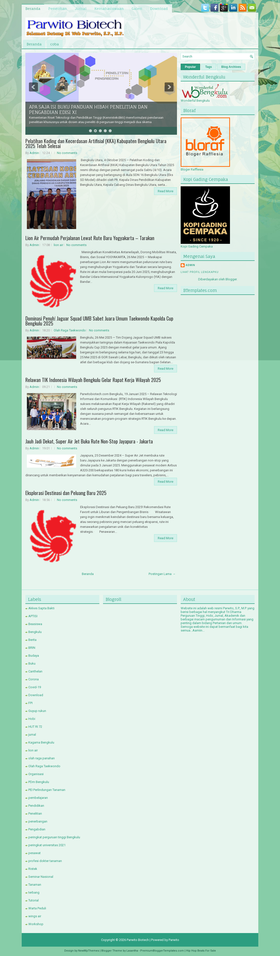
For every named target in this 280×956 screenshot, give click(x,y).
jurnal (32, 734)
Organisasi (36, 774)
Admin (34, 153)
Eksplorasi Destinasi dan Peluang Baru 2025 (65, 492)
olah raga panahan (41, 758)
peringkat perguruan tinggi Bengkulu (54, 837)
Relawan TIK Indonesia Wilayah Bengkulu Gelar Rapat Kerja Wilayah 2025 (93, 379)
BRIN (31, 648)
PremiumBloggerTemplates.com (162, 950)
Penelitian (57, 8)
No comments (67, 153)
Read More (165, 191)
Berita (32, 640)
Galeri (137, 8)
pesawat (34, 853)
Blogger (231, 279)
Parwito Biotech (138, 940)
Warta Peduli (37, 908)
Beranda (32, 8)
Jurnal (81, 8)
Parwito (174, 940)
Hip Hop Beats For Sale (201, 950)
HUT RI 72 (35, 726)
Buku (31, 663)
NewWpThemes (88, 950)
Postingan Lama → (162, 574)
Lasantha (132, 950)
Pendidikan (36, 805)
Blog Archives (231, 67)
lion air (58, 245)
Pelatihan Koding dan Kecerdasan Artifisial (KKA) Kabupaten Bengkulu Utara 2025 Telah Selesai (95, 143)
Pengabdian (36, 829)
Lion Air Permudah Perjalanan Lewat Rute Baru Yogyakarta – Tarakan (89, 237)
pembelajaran (38, 798)
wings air (34, 916)
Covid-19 (34, 687)
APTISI (32, 616)
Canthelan (35, 671)
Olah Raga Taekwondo (70, 330)
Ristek (32, 869)
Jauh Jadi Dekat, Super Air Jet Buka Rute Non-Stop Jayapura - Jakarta (89, 441)
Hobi (31, 719)
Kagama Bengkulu (41, 742)
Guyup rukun (37, 711)
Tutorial (33, 900)
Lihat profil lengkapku (200, 272)
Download (159, 8)
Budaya (33, 655)
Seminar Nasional (40, 877)
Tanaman (34, 884)
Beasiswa (35, 624)
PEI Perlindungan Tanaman (46, 790)
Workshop (35, 924)
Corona (33, 679)
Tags (208, 67)
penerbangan (37, 821)
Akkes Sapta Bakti (41, 608)
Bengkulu (35, 632)
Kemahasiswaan (109, 8)
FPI (30, 703)
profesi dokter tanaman (45, 861)
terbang (33, 892)
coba (54, 44)
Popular (190, 67)
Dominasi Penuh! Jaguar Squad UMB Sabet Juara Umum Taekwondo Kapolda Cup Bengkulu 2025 (99, 321)
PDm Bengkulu (38, 782)
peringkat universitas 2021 (47, 845)
